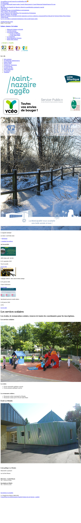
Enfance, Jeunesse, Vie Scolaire (9, 14)
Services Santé (7, 63)
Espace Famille (8, 62)
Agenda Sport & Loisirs (7, 21)
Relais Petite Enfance (64, 16)
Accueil (3, 1)
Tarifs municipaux (8, 69)
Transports (6, 72)
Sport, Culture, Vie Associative (9, 11)
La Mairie (21, 7)
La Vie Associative (22, 13)
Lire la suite (4, 266)
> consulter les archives (7, 241)
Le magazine (7, 70)
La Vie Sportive (5, 13)
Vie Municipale (5, 3)
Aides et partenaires (12, 18)
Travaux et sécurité (11, 10)
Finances (49, 4)
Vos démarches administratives (12, 60)
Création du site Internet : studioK (30, 497)
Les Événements (31, 13)
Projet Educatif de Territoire (52, 16)
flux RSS (25, 1)
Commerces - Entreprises (10, 65)
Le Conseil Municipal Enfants (39, 4)
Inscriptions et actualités (7, 492)
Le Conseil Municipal (6, 4)
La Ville (3, 5)
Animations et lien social (23, 18)
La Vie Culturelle (13, 13)
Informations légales (16, 497)
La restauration (41, 16)
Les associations (8, 66)
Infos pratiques (35, 7)
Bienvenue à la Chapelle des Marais (10, 7)
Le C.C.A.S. (4, 18)
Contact (13, 1)
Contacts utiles (34, 18)
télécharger (4, 238)
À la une (53, 4)
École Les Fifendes (15, 33)
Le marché (41, 7)
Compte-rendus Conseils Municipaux (21, 4)
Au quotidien (27, 7)
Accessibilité (18, 1)
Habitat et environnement (22, 10)
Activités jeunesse (21, 16)
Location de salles (8, 68)
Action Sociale (4, 17)
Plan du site (8, 1)
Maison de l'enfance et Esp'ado (9, 16)
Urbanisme (3, 10)
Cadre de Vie (4, 8)
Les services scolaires (31, 16)
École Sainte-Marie (15, 35)
